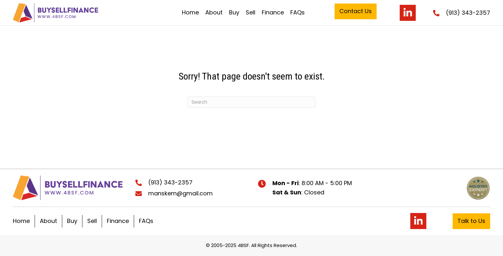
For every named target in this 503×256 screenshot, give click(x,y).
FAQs (146, 221)
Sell (92, 221)
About (48, 221)
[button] (356, 11)
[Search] (251, 102)
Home (21, 221)
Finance (118, 221)
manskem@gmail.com (180, 193)
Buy (72, 221)
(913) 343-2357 (468, 13)
